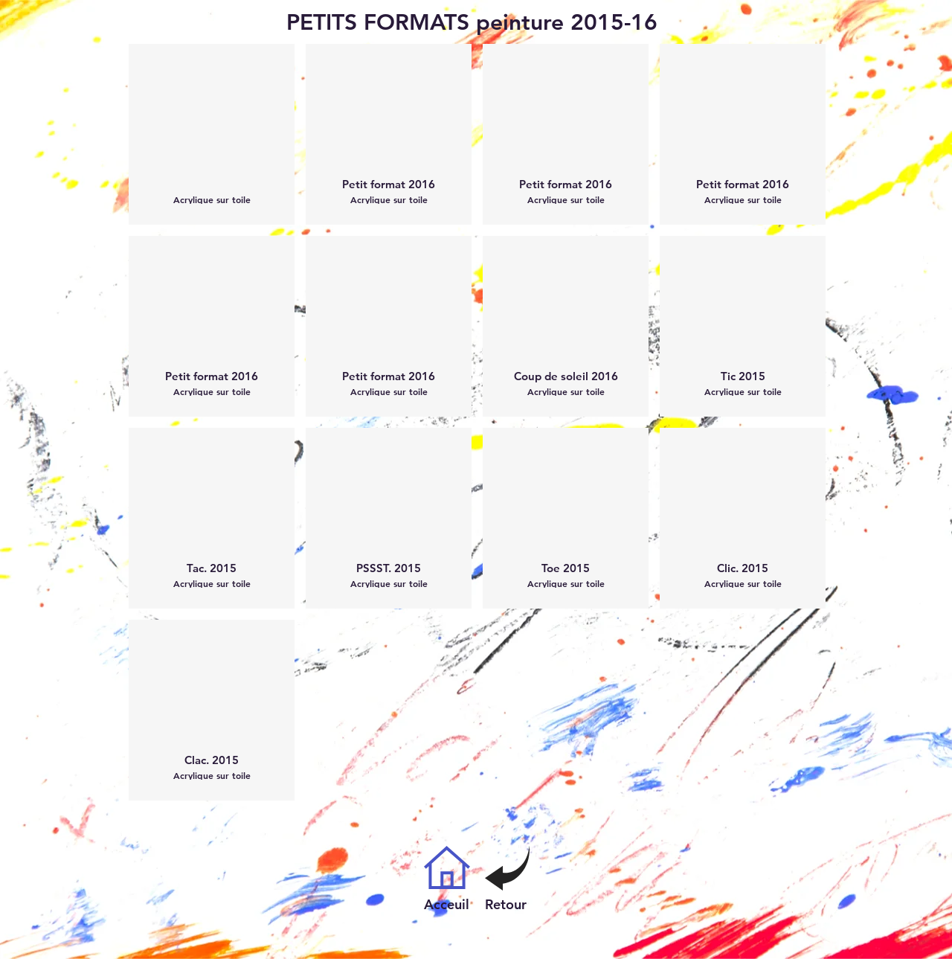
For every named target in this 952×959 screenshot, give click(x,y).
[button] (212, 134)
